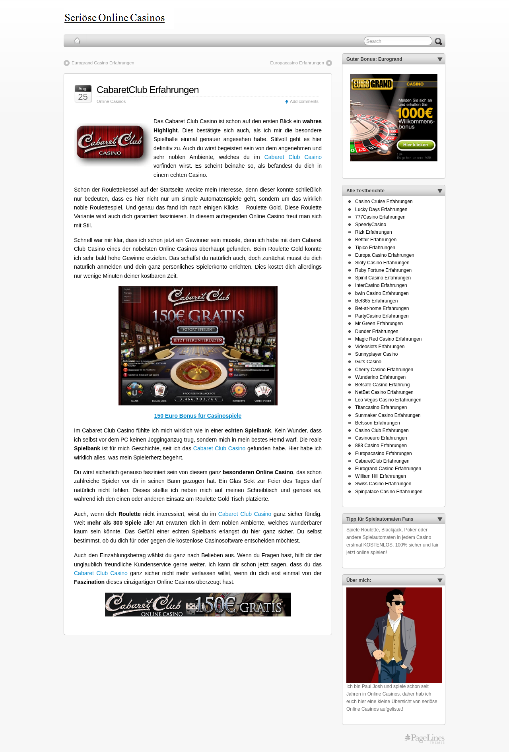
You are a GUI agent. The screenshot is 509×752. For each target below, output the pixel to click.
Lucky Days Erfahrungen (381, 209)
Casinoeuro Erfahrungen (381, 438)
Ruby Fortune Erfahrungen (383, 270)
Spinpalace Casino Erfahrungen (388, 491)
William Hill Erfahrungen (380, 476)
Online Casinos (111, 101)
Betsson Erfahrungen (377, 423)
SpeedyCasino (370, 224)
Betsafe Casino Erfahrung (382, 385)
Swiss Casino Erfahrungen (383, 483)
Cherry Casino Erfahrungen (384, 369)
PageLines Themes (424, 739)
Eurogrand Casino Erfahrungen (103, 62)
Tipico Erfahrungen (375, 247)
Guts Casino (368, 361)
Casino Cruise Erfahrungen (384, 201)
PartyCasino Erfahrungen (382, 316)
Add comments (304, 101)
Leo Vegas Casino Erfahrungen (388, 400)
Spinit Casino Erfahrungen (383, 278)
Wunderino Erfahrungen (380, 377)
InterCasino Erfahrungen (381, 285)
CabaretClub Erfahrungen (148, 89)
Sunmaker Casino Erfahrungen (388, 415)
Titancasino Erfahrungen (381, 407)
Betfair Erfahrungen (375, 239)
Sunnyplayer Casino (376, 354)
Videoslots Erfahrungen (380, 346)
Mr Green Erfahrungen (379, 323)
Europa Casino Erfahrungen (384, 255)
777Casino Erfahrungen (380, 217)
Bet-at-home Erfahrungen (382, 308)
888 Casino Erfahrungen (381, 445)
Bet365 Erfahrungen (376, 301)
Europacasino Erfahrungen (297, 62)
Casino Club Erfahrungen (382, 430)
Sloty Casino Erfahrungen (382, 263)
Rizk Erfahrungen (373, 232)
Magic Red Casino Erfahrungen (388, 339)
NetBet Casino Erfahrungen (384, 392)
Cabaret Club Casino (293, 157)
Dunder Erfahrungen (376, 331)
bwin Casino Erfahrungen (382, 293)
